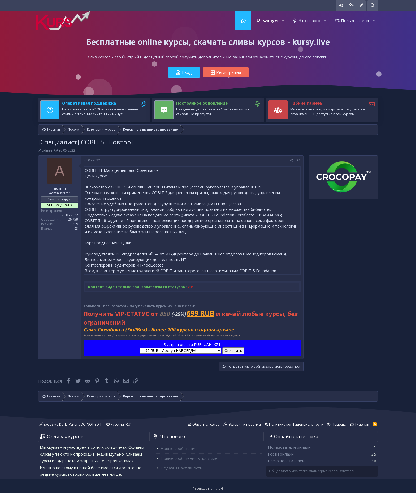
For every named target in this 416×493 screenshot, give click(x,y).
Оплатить (233, 350)
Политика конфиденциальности (296, 424)
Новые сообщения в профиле (189, 458)
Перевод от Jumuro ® (208, 488)
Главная (243, 20)
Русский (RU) (118, 424)
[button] (283, 20)
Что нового (309, 20)
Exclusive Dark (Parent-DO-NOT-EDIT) (70, 424)
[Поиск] (372, 5)
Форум (270, 20)
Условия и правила (245, 424)
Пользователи (355, 20)
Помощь (339, 424)
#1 (299, 160)
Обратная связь (206, 424)
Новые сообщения (179, 448)
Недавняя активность (181, 467)
